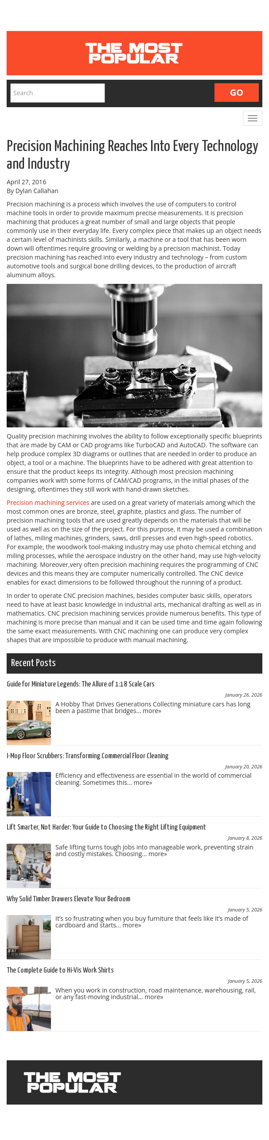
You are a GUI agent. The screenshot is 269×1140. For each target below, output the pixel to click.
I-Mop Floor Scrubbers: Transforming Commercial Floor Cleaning (87, 756)
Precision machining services (48, 502)
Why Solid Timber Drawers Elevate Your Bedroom (68, 899)
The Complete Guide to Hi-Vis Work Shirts (60, 970)
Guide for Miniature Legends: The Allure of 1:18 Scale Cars (81, 684)
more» (152, 710)
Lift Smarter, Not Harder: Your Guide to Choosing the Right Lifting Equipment (106, 827)
